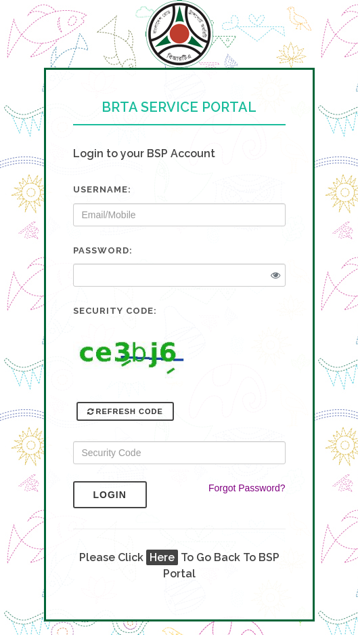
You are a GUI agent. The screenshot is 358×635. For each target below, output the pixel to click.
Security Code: (115, 311)
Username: (102, 189)
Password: (103, 250)
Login (120, 494)
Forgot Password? (247, 488)
